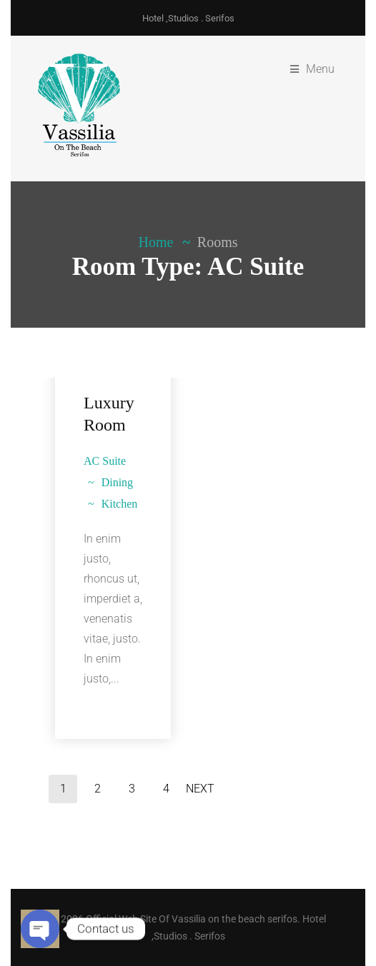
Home (156, 242)
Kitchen (120, 504)
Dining (117, 482)
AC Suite (105, 461)
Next (200, 788)
